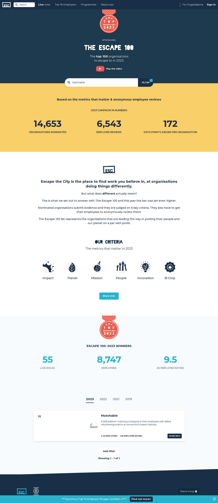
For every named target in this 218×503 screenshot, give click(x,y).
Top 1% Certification (119, 473)
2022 (103, 399)
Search (21, 4)
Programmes (88, 4)
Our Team (160, 468)
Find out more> (141, 499)
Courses (67, 473)
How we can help (118, 463)
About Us (160, 463)
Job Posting (115, 468)
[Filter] (145, 82)
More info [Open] (109, 296)
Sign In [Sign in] (211, 4)
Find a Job (68, 468)
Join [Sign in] (65, 463)
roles (44, 4)
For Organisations (193, 4)
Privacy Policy (42, 493)
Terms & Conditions (25, 493)
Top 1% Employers (65, 4)
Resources (107, 4)
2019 (128, 399)
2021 (116, 399)
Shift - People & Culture (121, 478)
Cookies (53, 493)
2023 (90, 399)
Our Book (160, 473)
